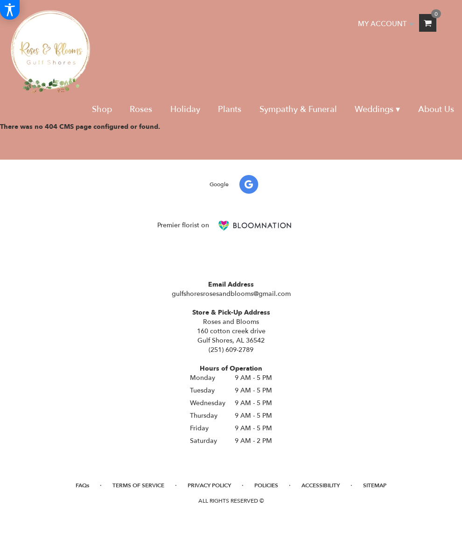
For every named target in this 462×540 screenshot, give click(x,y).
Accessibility (320, 485)
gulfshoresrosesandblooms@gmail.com (231, 293)
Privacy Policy (209, 485)
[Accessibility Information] (10, 10)
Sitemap (374, 485)
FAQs (82, 485)
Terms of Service (138, 485)
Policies (266, 485)
